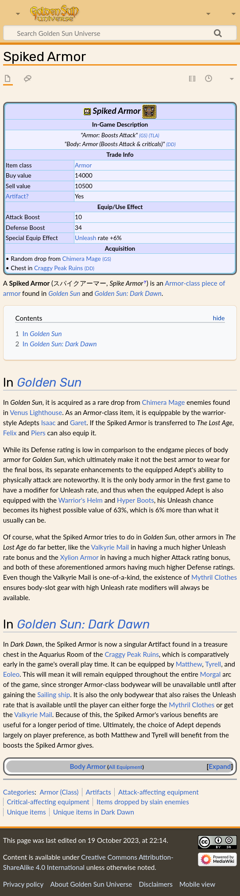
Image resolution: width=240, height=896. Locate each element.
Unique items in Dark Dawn (93, 812)
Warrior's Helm (80, 500)
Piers (38, 433)
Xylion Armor (79, 557)
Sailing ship (53, 694)
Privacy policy (23, 884)
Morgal (210, 674)
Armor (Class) (59, 792)
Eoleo (11, 674)
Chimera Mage (81, 258)
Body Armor (87, 766)
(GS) (143, 135)
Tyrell (213, 664)
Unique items (26, 812)
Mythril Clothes (214, 577)
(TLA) (154, 135)
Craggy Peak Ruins (58, 268)
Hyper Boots (135, 500)
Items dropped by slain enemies (143, 802)
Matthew (189, 664)
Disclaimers (156, 884)
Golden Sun (64, 293)
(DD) (171, 144)
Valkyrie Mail (110, 547)
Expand (220, 766)
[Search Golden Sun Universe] (120, 33)
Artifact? (17, 196)
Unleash (85, 237)
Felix (10, 433)
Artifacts (98, 792)
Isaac (48, 423)
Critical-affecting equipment (48, 802)
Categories (19, 792)
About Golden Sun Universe (91, 884)
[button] (219, 766)
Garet (78, 423)
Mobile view (197, 884)
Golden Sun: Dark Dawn (128, 293)
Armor (83, 165)
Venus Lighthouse (36, 412)
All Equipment (126, 767)
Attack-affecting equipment (158, 792)
